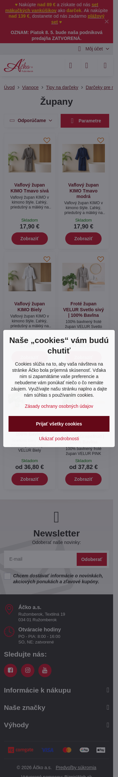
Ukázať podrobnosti (59, 438)
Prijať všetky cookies (59, 423)
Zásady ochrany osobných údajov (59, 406)
